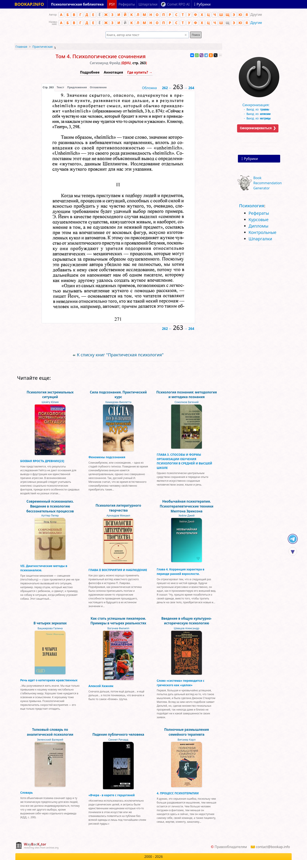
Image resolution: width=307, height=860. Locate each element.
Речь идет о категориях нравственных (48, 680)
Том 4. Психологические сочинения (101, 56)
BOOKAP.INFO (29, 4)
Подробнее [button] (89, 72)
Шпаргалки (260, 239)
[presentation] (48, 87)
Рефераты (259, 213)
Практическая (42, 47)
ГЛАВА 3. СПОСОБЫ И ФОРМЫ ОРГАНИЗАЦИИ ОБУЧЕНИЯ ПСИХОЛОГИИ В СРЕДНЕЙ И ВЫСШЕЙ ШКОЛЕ (184, 461)
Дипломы (258, 226)
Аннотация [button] (113, 72)
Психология (251, 206)
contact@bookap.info (273, 846)
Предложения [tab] (77, 87)
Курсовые (259, 219)
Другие (256, 22)
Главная (21, 47)
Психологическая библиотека (77, 4)
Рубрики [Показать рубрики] (203, 4)
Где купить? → (139, 72)
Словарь (26, 792)
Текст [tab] (60, 87)
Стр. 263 (48, 87)
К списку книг (120, 355)
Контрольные (263, 232)
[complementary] (37, 846)
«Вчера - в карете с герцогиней (111, 795)
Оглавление (98, 87)
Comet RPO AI (178, 4)
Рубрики (251, 158)
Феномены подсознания (106, 457)
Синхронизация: (258, 103)
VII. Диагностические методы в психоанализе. (43, 568)
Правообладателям (230, 846)
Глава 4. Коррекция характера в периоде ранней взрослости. (180, 571)
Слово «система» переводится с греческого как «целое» (180, 683)
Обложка (149, 88)
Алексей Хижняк (100, 686)
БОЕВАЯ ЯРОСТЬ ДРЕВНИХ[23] (42, 461)
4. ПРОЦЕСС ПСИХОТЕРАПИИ (178, 793)
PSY (112, 4)
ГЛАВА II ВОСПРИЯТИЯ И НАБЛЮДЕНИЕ (117, 570)
